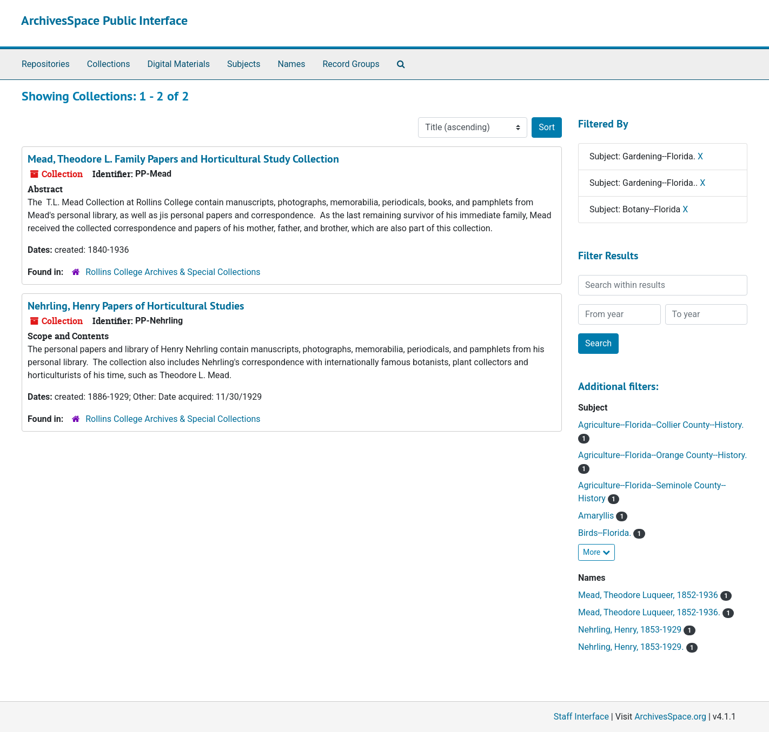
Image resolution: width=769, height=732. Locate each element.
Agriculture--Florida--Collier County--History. (661, 425)
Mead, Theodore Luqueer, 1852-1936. (650, 612)
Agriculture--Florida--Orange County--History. (662, 455)
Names (292, 64)
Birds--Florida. (605, 533)
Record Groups (350, 64)
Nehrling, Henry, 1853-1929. (632, 647)
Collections (108, 64)
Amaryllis (597, 516)
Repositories (46, 64)
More (596, 552)
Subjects (243, 64)
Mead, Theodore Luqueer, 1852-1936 (649, 595)
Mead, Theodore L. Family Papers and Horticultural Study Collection (183, 159)
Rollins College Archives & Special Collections (172, 272)
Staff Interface (581, 716)
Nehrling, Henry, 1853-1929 (631, 629)
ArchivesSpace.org (670, 716)
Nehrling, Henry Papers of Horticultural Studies (136, 306)
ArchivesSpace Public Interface (104, 20)
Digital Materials (178, 64)
